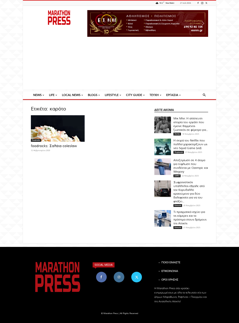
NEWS (38, 95)
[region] (147, 23)
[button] (147, 23)
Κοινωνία (177, 205)
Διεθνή (177, 176)
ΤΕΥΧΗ (155, 95)
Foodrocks (36, 140)
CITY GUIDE (135, 95)
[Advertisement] (119, 66)
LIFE (53, 95)
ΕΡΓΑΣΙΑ (173, 95)
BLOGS (94, 95)
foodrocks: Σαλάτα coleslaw (54, 146)
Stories (177, 134)
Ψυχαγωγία (178, 152)
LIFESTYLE (113, 95)
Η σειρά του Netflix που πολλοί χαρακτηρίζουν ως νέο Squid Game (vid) (190, 144)
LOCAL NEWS (72, 95)
